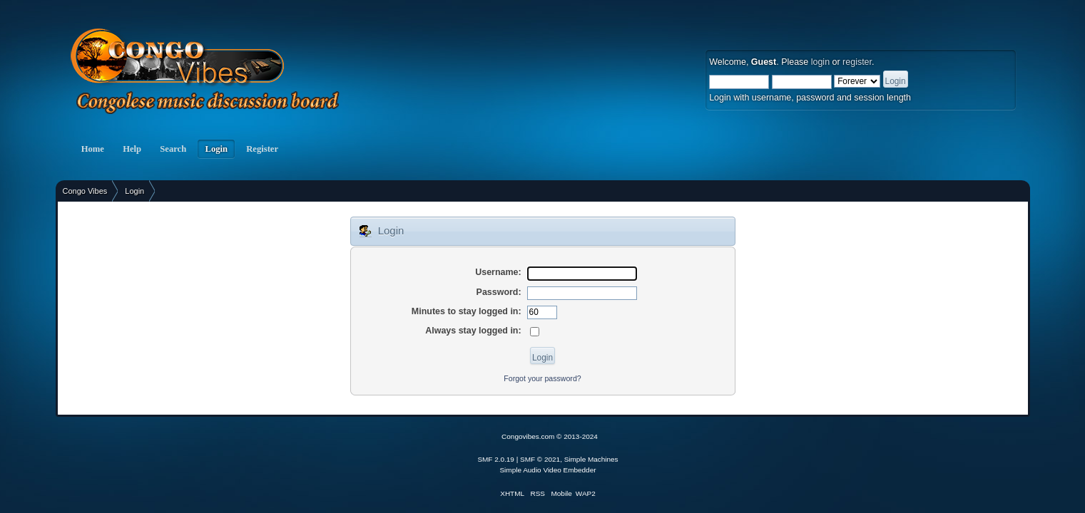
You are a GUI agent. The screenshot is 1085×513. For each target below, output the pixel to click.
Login (216, 149)
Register (262, 149)
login (820, 62)
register (857, 62)
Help (132, 149)
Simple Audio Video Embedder (547, 470)
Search (173, 149)
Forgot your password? (542, 378)
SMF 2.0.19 (495, 459)
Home (92, 149)
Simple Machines (591, 459)
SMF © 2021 (540, 459)
